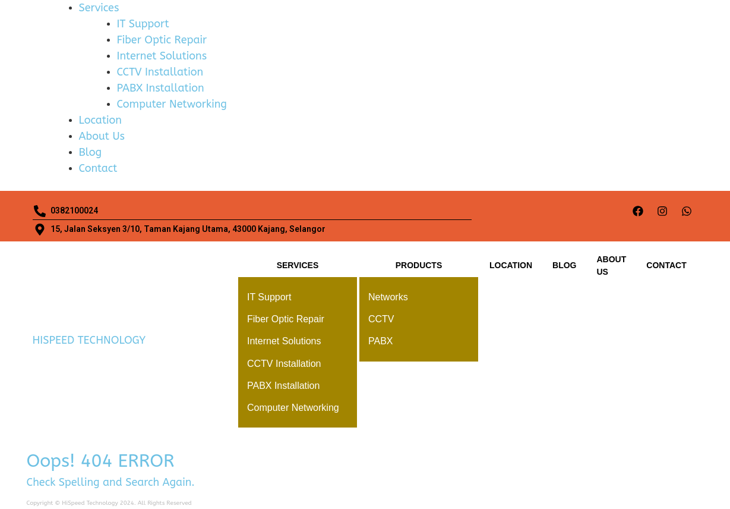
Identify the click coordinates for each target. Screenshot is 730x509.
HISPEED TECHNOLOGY (89, 340)
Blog (90, 152)
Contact (98, 168)
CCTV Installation (160, 71)
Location (100, 120)
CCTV (381, 319)
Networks (388, 297)
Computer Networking (172, 104)
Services (99, 7)
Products (419, 265)
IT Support (143, 23)
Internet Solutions (162, 55)
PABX (380, 341)
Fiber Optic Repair (162, 39)
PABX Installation (160, 88)
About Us (102, 136)
